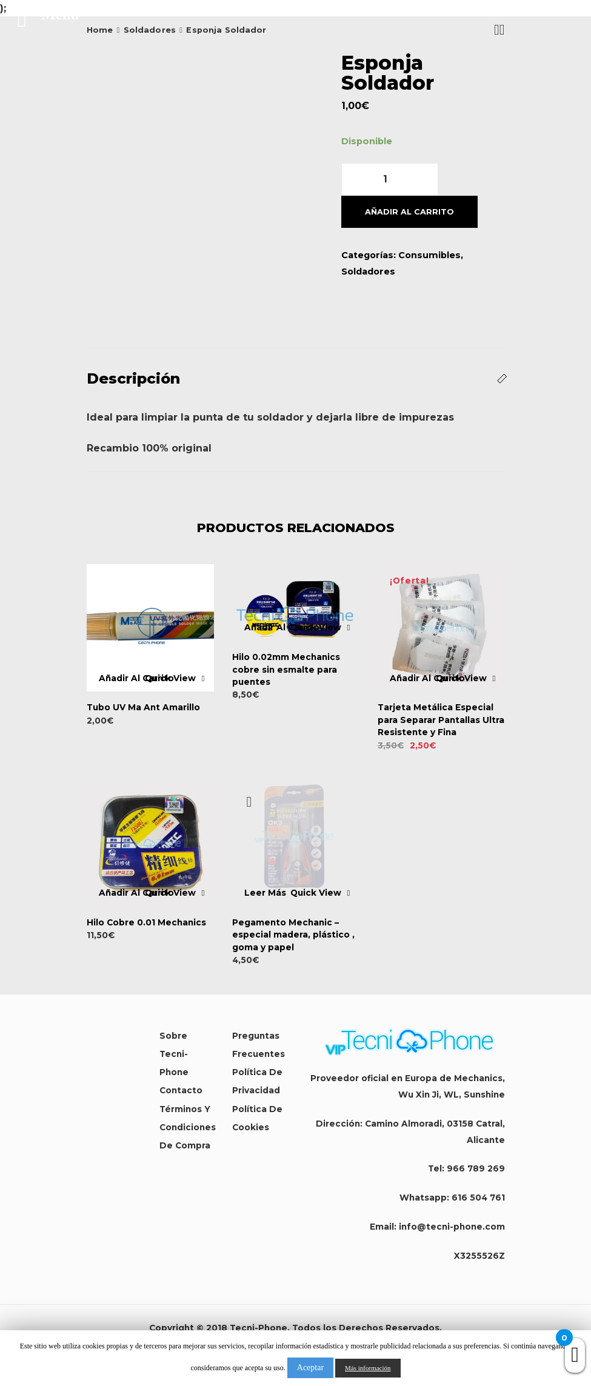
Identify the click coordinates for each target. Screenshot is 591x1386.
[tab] (296, 378)
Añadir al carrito (409, 211)
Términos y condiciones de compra (187, 1127)
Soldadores (368, 271)
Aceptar (310, 1367)
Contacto (180, 1090)
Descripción (133, 378)
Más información (367, 1367)
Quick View (170, 679)
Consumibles (429, 255)
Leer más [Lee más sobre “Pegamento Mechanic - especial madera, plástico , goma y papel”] (265, 893)
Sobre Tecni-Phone (174, 1054)
